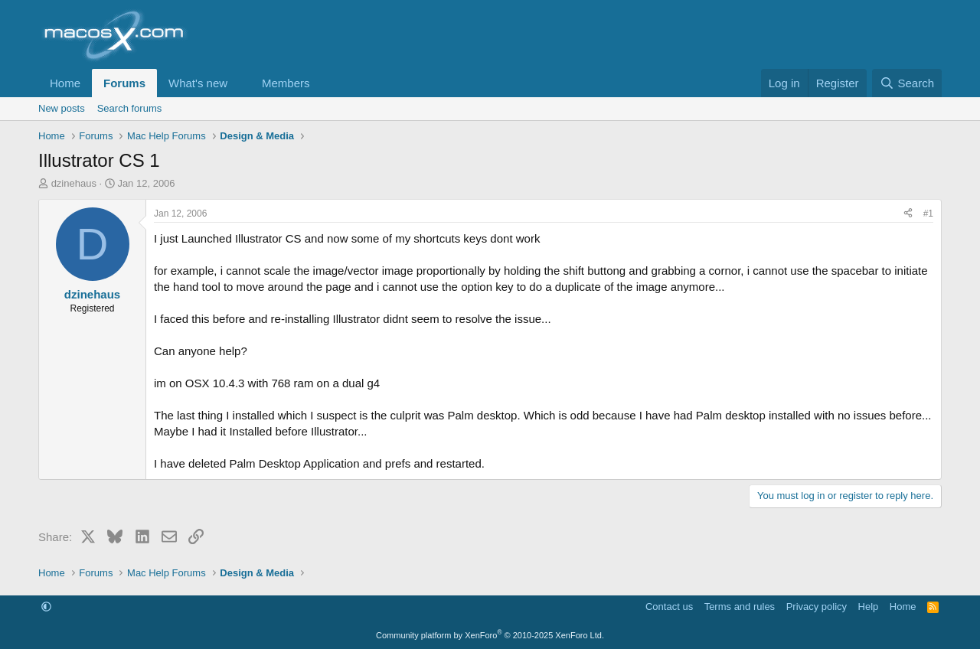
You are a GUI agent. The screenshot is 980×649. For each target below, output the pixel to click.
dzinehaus (73, 183)
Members (286, 83)
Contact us (669, 606)
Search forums (129, 108)
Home (65, 83)
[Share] (908, 214)
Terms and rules (739, 606)
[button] (239, 83)
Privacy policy (816, 606)
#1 (928, 213)
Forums (124, 83)
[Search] (907, 83)
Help (868, 606)
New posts (61, 108)
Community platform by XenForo (490, 635)
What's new (197, 83)
